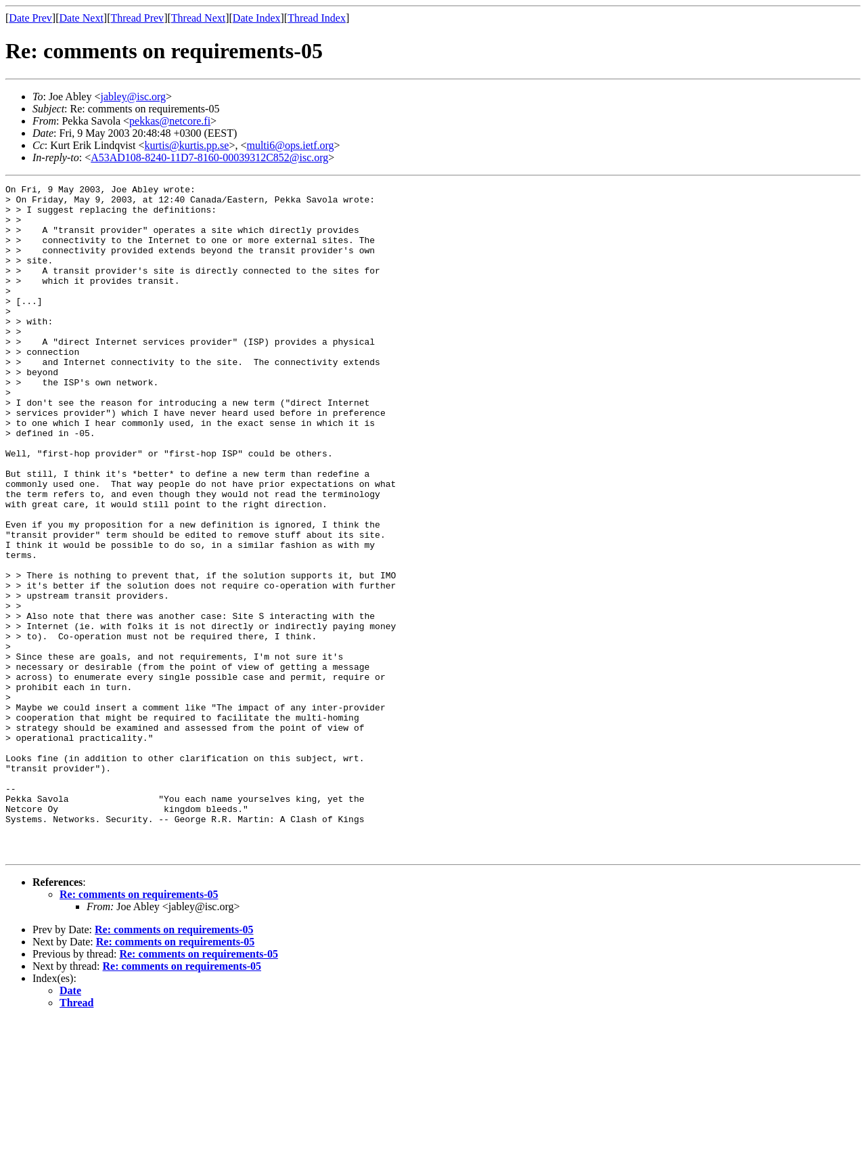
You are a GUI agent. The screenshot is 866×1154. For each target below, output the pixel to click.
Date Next (82, 18)
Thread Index (317, 18)
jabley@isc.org (133, 96)
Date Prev (30, 18)
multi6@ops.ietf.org (290, 145)
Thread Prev (137, 18)
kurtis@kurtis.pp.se (186, 145)
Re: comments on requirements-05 (139, 1028)
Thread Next (198, 18)
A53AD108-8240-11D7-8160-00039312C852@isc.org (209, 157)
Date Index (257, 18)
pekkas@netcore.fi (169, 121)
